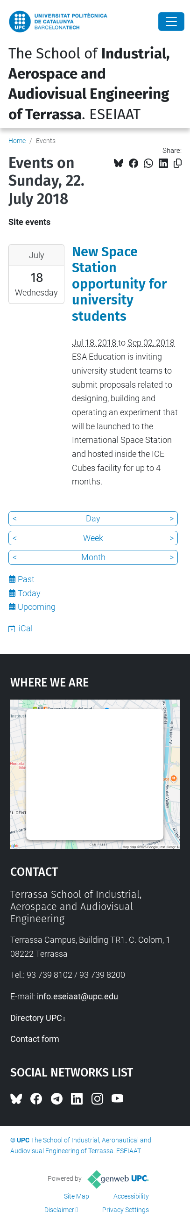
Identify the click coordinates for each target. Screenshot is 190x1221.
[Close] (171, 21)
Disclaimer (59, 1210)
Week (93, 538)
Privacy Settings (125, 1210)
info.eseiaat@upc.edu (77, 996)
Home (17, 140)
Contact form (34, 1039)
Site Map (76, 1196)
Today (29, 593)
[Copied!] (178, 163)
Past (26, 579)
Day (93, 518)
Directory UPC (36, 1018)
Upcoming (37, 607)
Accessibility (131, 1196)
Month (93, 557)
